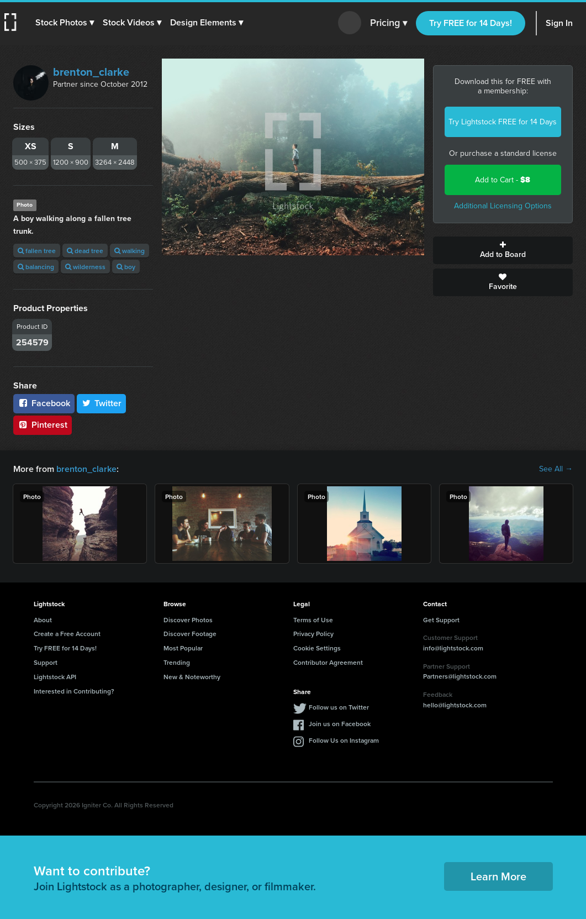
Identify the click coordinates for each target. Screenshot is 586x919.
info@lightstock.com (453, 648)
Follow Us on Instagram (344, 740)
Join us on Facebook (340, 723)
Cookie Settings (317, 648)
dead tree (85, 250)
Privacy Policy (313, 633)
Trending (176, 662)
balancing (36, 266)
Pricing (388, 23)
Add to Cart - (502, 180)
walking (129, 250)
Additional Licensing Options (503, 206)
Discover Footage (190, 633)
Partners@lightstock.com (460, 676)
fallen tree (37, 250)
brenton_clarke (91, 72)
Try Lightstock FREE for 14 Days (502, 122)
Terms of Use (313, 619)
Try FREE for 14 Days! (470, 23)
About (43, 619)
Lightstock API (55, 676)
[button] (64, 22)
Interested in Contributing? (74, 691)
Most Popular (183, 648)
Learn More (498, 876)
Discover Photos (188, 619)
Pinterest (42, 424)
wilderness (85, 266)
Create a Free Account (67, 633)
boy (126, 266)
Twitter (101, 403)
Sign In (559, 23)
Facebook (44, 403)
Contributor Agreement (328, 662)
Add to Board (502, 250)
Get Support (441, 619)
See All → (556, 469)
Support (45, 662)
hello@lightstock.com (455, 705)
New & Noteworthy (191, 676)
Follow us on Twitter (339, 707)
